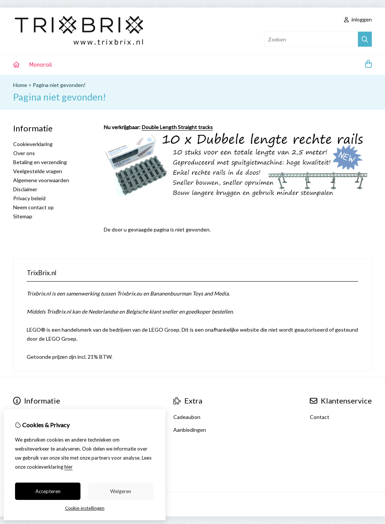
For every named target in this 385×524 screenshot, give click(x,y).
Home (20, 85)
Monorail (40, 64)
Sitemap (22, 216)
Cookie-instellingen (85, 508)
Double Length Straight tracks (177, 127)
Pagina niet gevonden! (59, 85)
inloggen (358, 19)
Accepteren (48, 491)
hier (68, 467)
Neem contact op (33, 207)
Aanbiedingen (189, 430)
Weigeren (120, 491)
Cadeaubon (186, 417)
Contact (319, 417)
